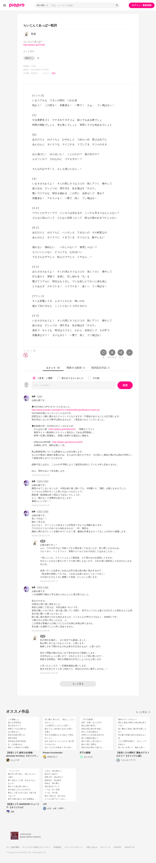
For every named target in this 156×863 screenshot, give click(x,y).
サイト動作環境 (12, 847)
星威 (43, 541)
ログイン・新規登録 (141, 5)
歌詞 (54, 73)
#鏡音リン (29, 58)
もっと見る (78, 683)
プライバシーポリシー (73, 847)
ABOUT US (130, 847)
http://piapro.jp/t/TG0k (34, 45)
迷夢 (33, 396)
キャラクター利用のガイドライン (36, 847)
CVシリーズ (105, 847)
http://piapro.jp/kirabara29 (62, 429)
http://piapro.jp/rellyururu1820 (67, 442)
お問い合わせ (91, 847)
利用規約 (57, 847)
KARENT (118, 847)
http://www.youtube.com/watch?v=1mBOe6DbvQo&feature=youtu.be (66, 410)
